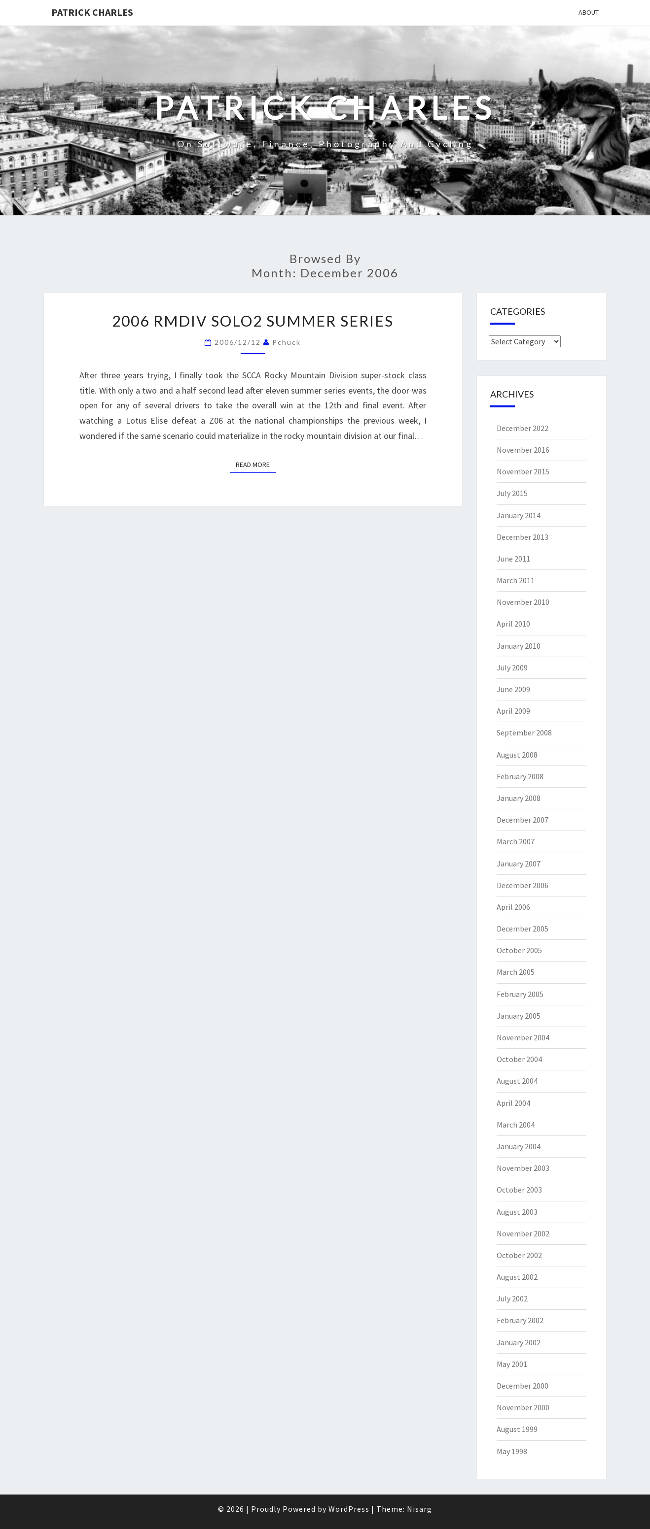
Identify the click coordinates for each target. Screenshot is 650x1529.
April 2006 (513, 907)
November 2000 (523, 1407)
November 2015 (523, 471)
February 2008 (520, 776)
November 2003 (523, 1168)
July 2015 (512, 493)
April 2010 (513, 624)
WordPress (348, 1509)
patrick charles (92, 12)
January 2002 (519, 1342)
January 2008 (519, 798)
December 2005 (522, 928)
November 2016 (523, 450)
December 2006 (522, 885)
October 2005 (519, 950)
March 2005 (516, 972)
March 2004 (516, 1125)
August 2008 (517, 755)
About (588, 12)
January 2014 (519, 515)
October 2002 (519, 1255)
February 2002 (520, 1320)
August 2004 (517, 1081)
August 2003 (517, 1212)
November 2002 (523, 1233)
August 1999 (517, 1429)
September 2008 (524, 732)
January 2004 (519, 1146)
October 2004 (519, 1059)
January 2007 (519, 863)
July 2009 (512, 667)
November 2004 (523, 1037)
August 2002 (517, 1277)
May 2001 (512, 1364)
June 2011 (513, 559)
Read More (256, 464)
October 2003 (519, 1190)
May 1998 (512, 1451)
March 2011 (516, 580)
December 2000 (522, 1386)
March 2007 (516, 841)
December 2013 (522, 537)
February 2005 (520, 994)
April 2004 (513, 1103)
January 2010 (519, 646)
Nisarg (419, 1509)
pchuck (286, 342)
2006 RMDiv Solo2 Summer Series (253, 321)
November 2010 (523, 602)
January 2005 (519, 1016)
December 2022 (522, 428)
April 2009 (513, 711)
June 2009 (513, 689)
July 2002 (512, 1298)
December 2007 (522, 820)
